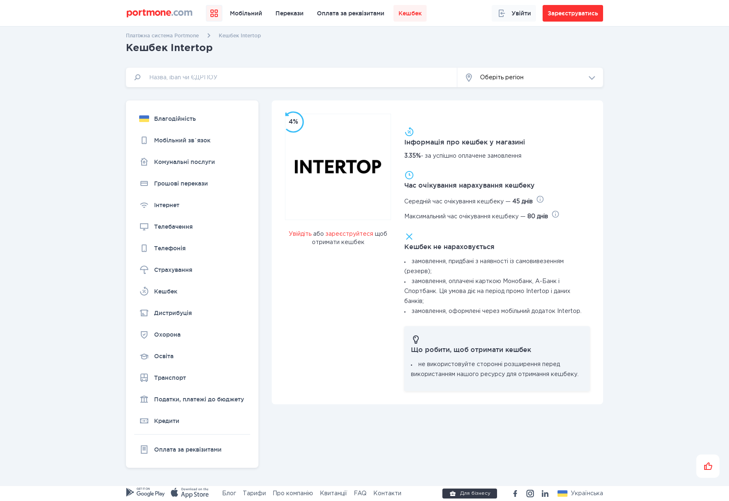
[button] (530, 77)
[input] (291, 77)
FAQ (360, 493)
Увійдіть (300, 234)
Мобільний (246, 13)
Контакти (387, 493)
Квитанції (333, 493)
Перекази (289, 13)
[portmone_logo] (160, 13)
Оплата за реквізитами (350, 13)
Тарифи (254, 493)
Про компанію (293, 493)
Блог (229, 493)
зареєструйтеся (349, 234)
